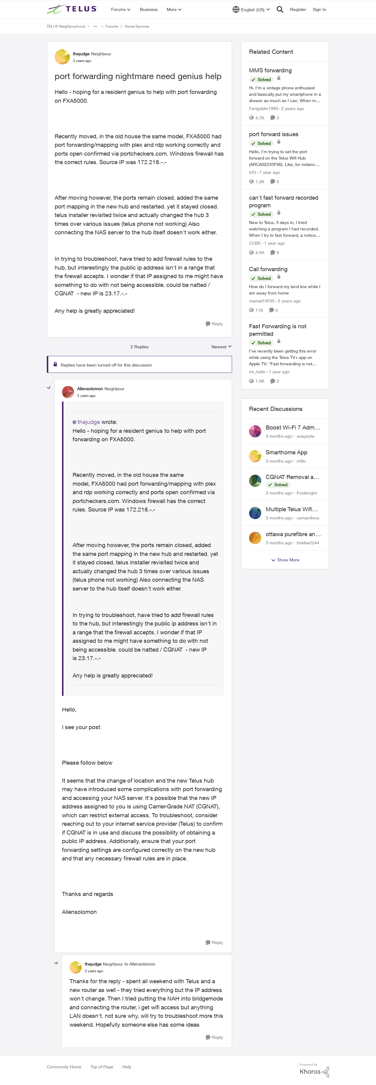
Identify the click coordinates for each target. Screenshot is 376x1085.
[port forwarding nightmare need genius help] (86, 395)
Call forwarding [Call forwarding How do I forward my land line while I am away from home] (268, 269)
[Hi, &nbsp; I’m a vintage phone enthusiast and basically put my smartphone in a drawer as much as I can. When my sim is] (285, 94)
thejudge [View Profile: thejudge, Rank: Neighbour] (81, 53)
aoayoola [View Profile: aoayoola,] (305, 436)
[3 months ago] (279, 436)
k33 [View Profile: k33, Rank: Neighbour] (252, 171)
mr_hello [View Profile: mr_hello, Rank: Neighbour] (257, 371)
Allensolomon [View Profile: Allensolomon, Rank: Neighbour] (90, 388)
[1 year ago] (268, 172)
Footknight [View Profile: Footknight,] (307, 492)
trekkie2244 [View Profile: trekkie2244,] (308, 542)
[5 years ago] (288, 300)
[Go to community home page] (73, 9)
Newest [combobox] (222, 347)
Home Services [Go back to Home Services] (137, 26)
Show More (285, 560)
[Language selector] (251, 9)
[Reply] (214, 324)
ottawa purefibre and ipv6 (292, 534)
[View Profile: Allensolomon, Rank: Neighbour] (68, 392)
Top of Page (102, 1066)
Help (126, 1066)
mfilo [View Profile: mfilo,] (301, 460)
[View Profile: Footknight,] (255, 481)
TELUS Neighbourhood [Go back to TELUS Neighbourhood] (66, 26)
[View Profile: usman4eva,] (255, 513)
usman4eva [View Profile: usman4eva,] (308, 517)
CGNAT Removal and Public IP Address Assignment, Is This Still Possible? (293, 477)
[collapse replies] (49, 387)
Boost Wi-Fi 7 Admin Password (292, 427)
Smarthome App (286, 452)
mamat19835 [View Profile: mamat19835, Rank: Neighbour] (262, 300)
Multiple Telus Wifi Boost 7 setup (289, 509)
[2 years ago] (291, 108)
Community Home (64, 1066)
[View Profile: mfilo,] (255, 456)
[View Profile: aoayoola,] (255, 431)
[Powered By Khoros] (314, 1070)
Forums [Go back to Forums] (112, 26)
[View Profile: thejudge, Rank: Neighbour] (62, 56)
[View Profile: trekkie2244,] (255, 538)
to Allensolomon (140, 963)
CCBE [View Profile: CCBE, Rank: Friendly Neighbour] (255, 243)
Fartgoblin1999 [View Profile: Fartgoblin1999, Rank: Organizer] (263, 108)
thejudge (88, 421)
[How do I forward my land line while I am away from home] (285, 289)
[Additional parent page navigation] (95, 26)
